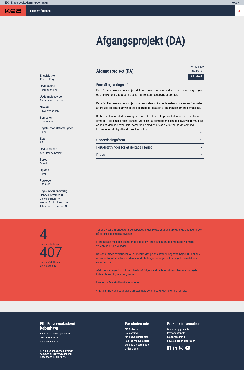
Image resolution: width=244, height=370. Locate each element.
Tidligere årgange (40, 11)
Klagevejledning (176, 337)
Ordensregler (132, 348)
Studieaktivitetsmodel (137, 344)
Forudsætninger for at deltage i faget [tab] (149, 147)
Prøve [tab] (149, 155)
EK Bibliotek (131, 329)
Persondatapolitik (177, 333)
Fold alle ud (196, 76)
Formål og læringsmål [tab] (149, 85)
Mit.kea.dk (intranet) (136, 337)
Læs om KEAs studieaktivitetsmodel (117, 282)
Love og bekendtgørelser (181, 341)
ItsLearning (131, 333)
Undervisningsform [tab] (149, 140)
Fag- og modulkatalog (137, 341)
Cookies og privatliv (178, 329)
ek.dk (235, 2)
